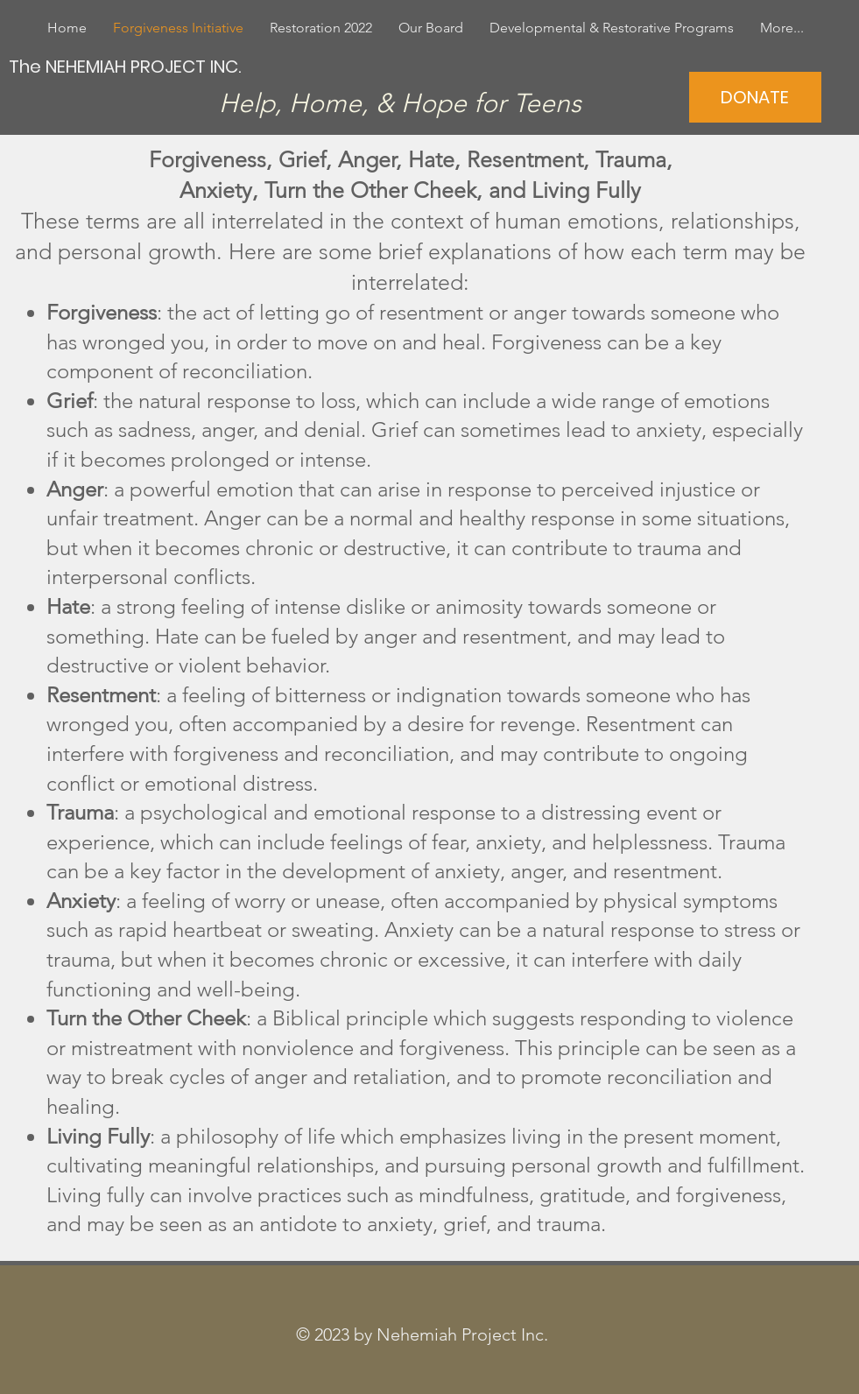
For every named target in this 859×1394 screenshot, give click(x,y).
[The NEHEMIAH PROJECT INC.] (127, 66)
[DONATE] (755, 97)
